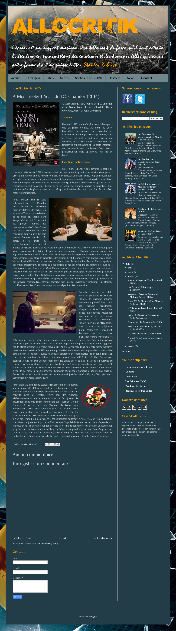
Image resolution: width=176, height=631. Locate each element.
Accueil (16, 78)
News (131, 78)
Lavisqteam (131, 376)
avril (130, 267)
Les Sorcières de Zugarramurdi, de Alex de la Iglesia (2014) (150, 137)
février (131, 276)
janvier (131, 346)
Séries (64, 78)
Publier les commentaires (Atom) (42, 543)
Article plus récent (22, 538)
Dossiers (115, 78)
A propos (34, 78)
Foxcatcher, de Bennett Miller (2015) (145, 322)
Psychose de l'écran (135, 386)
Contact (146, 78)
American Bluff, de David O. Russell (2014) (150, 232)
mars (131, 272)
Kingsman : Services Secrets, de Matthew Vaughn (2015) (143, 295)
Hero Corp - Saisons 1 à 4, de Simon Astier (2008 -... (145, 327)
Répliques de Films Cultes (138, 391)
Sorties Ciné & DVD (88, 78)
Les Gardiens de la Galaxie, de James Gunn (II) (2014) (149, 162)
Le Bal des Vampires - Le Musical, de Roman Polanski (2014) (150, 187)
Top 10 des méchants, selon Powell (144, 333)
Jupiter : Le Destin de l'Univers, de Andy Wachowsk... (144, 316)
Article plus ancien (103, 538)
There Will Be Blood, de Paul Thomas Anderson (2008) (145, 302)
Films (50, 78)
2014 (128, 351)
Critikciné (130, 371)
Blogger (93, 616)
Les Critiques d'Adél (135, 381)
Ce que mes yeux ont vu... (138, 367)
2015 (128, 264)
